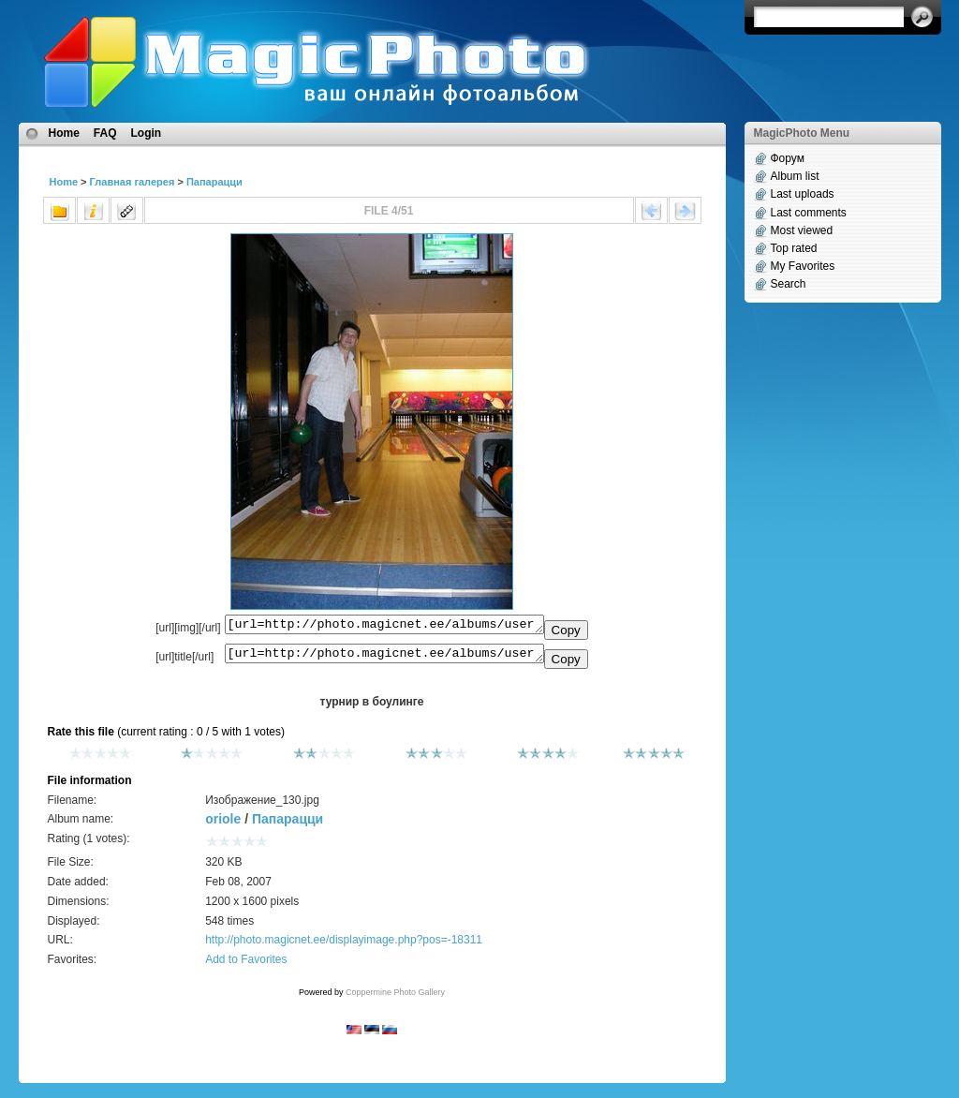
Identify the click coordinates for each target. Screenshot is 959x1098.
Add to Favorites (246, 965)
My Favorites (803, 266)
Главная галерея (132, 181)
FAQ (105, 133)
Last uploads (802, 193)
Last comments (809, 212)
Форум (787, 158)
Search (788, 283)
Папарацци (214, 181)
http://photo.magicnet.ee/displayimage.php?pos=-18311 (343, 945)
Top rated (794, 248)
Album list (795, 176)
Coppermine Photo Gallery (395, 997)
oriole (223, 824)
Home (64, 133)
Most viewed (802, 230)
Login (146, 133)
